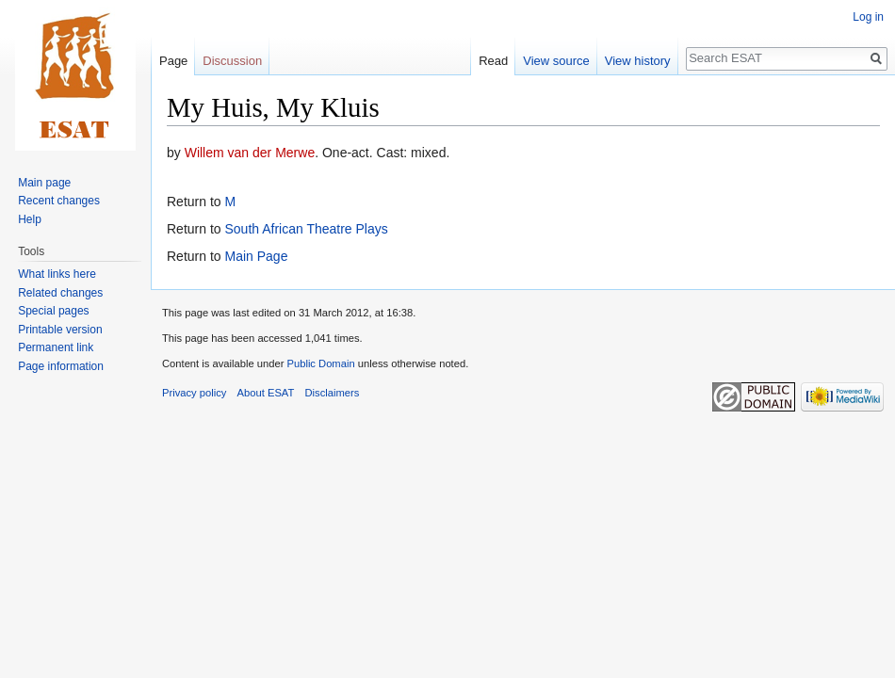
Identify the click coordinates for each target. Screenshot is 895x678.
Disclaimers (332, 392)
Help (29, 219)
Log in (868, 17)
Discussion (232, 61)
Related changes (60, 292)
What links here (57, 274)
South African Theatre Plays (305, 228)
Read (493, 61)
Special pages (53, 310)
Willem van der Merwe (250, 152)
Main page (44, 182)
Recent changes (59, 200)
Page (173, 61)
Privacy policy (194, 392)
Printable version (60, 329)
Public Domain (320, 363)
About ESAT (266, 392)
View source (556, 61)
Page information (61, 366)
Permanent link (55, 347)
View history (638, 61)
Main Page (255, 256)
